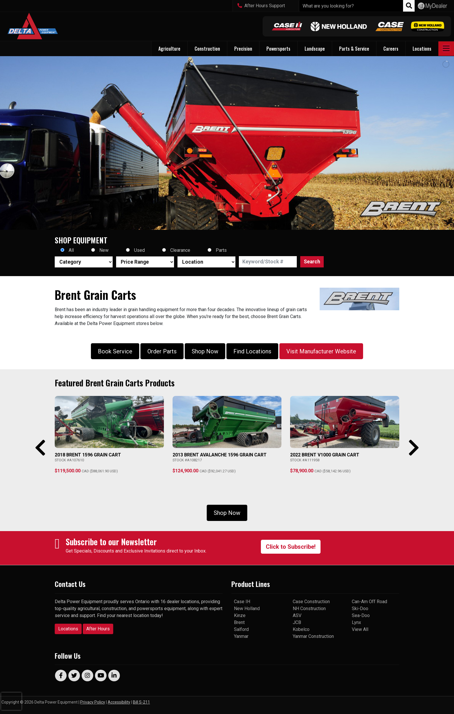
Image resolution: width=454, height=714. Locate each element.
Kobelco (301, 629)
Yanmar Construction (313, 636)
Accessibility (119, 702)
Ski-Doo (360, 608)
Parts (221, 250)
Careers (390, 48)
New (104, 250)
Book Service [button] (115, 351)
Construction (207, 48)
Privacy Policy (92, 702)
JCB (297, 622)
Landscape (315, 48)
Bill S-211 (141, 702)
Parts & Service (354, 48)
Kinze (240, 615)
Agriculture (169, 48)
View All (360, 629)
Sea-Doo (361, 615)
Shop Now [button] (205, 351)
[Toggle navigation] (446, 48)
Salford (241, 629)
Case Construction (311, 601)
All (71, 250)
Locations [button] (422, 48)
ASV (297, 615)
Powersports (278, 48)
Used (139, 250)
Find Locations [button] (252, 351)
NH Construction (309, 608)
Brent (239, 622)
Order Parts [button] (162, 351)
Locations (68, 629)
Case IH (242, 601)
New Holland (247, 608)
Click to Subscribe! (291, 546)
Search (312, 262)
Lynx (356, 622)
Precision (243, 48)
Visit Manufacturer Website (321, 351)
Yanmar (241, 636)
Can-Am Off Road (369, 601)
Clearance (180, 250)
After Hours (98, 629)
